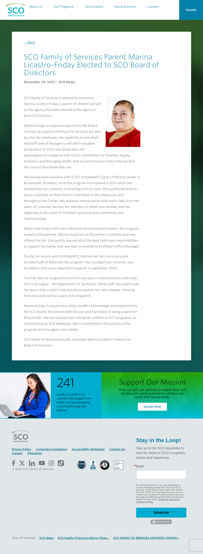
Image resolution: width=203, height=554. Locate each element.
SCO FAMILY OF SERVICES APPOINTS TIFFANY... (146, 538)
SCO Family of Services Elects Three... (83, 538)
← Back (29, 42)
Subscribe (161, 512)
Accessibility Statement (88, 449)
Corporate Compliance (51, 449)
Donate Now (152, 406)
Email (140, 466)
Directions (34, 453)
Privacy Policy (21, 449)
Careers (17, 453)
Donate (191, 10)
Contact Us (117, 449)
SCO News (46, 538)
